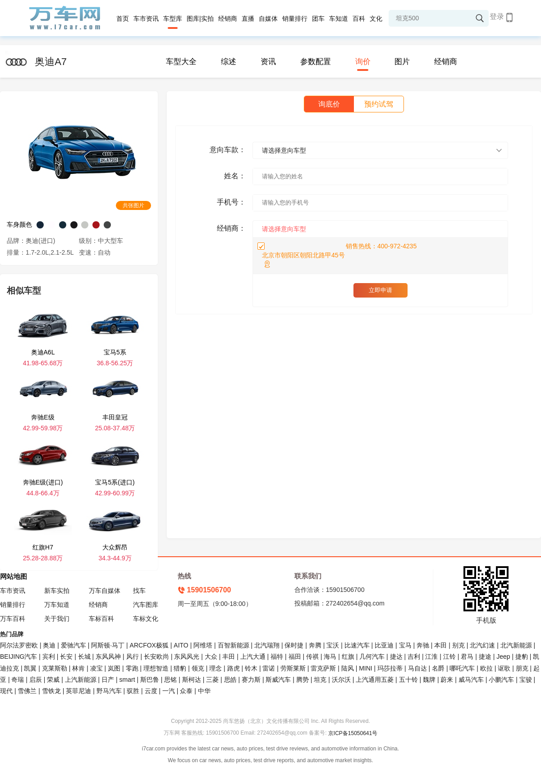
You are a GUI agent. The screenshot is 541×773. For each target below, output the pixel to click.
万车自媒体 (104, 590)
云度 (151, 690)
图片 (402, 61)
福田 (295, 656)
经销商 (227, 18)
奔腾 (315, 645)
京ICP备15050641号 (352, 733)
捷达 (396, 656)
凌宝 (96, 668)
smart (127, 679)
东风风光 (186, 656)
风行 (132, 656)
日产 (107, 679)
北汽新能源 (516, 645)
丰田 (228, 656)
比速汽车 (357, 645)
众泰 (186, 690)
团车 (318, 18)
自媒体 (268, 18)
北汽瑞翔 (267, 645)
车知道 (338, 18)
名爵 (438, 668)
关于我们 (56, 618)
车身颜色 (19, 224)
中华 (204, 690)
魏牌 (429, 679)
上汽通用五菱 (375, 679)
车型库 (172, 18)
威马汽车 (471, 679)
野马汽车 (109, 690)
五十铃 (408, 679)
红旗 (348, 656)
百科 (359, 18)
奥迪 (49, 645)
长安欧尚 (156, 656)
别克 (458, 645)
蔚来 (446, 679)
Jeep (503, 656)
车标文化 (145, 618)
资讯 (268, 61)
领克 (198, 668)
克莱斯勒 (54, 668)
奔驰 (423, 645)
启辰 (35, 679)
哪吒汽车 (462, 668)
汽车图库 (145, 604)
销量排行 (294, 18)
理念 (215, 668)
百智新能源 (233, 645)
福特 (276, 656)
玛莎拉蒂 (390, 668)
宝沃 (332, 645)
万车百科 (12, 618)
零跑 (132, 668)
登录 (497, 16)
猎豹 (180, 668)
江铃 (449, 656)
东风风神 (108, 656)
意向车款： (228, 150)
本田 (440, 645)
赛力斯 (251, 679)
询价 (363, 61)
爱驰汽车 (73, 645)
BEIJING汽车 (18, 656)
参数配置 (315, 61)
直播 (248, 18)
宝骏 (525, 679)
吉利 (414, 656)
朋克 (522, 668)
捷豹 (521, 656)
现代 (6, 690)
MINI (365, 668)
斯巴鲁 (149, 679)
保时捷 (293, 645)
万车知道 (56, 604)
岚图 (114, 668)
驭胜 (133, 690)
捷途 (485, 656)
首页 (122, 18)
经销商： (231, 228)
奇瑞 (17, 679)
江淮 (431, 656)
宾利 (48, 656)
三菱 (212, 679)
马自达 (417, 668)
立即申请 (380, 290)
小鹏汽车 (501, 679)
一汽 (168, 690)
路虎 (233, 668)
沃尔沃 (341, 679)
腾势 (302, 679)
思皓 (230, 679)
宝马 (405, 645)
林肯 (78, 668)
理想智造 (156, 668)
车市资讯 (146, 18)
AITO (181, 645)
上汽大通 (253, 656)
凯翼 (30, 668)
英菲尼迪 (78, 690)
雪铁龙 (51, 690)
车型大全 (181, 61)
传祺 (312, 656)
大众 (211, 656)
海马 (330, 656)
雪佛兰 (27, 690)
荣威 (53, 679)
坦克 (320, 679)
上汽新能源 (80, 679)
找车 (139, 590)
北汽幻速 (482, 645)
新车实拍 (56, 590)
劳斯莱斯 (293, 668)
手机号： (231, 202)
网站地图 (13, 576)
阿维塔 (202, 645)
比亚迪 (384, 645)
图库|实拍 (200, 18)
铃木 (251, 668)
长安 (66, 656)
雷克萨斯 (323, 668)
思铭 (170, 679)
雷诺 (268, 668)
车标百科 (101, 618)
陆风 (347, 668)
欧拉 (486, 668)
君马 (467, 656)
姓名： (235, 176)
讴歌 (504, 668)
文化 (376, 18)
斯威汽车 (278, 679)
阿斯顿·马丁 (107, 645)
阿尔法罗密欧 (20, 645)
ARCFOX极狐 (149, 645)
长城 (84, 656)
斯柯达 (191, 679)
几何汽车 (372, 656)
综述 (228, 61)
